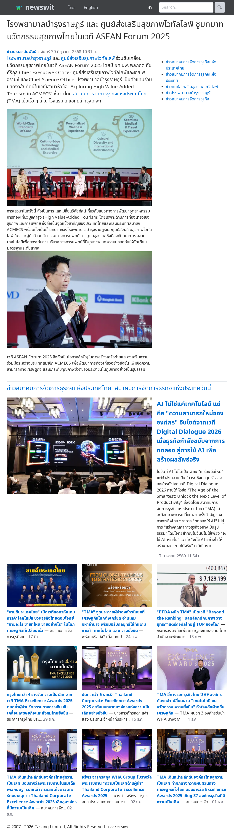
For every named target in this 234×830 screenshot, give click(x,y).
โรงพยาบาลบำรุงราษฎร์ (29, 58)
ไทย (71, 8)
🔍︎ (219, 7)
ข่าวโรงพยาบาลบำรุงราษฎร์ (188, 93)
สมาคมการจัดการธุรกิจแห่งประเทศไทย (109, 93)
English (91, 8)
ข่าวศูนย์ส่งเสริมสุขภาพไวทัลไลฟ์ (192, 87)
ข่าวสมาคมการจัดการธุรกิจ (187, 99)
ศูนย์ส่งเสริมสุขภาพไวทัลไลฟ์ (88, 58)
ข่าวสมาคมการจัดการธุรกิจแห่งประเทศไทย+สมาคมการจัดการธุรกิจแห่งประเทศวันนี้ (109, 388)
